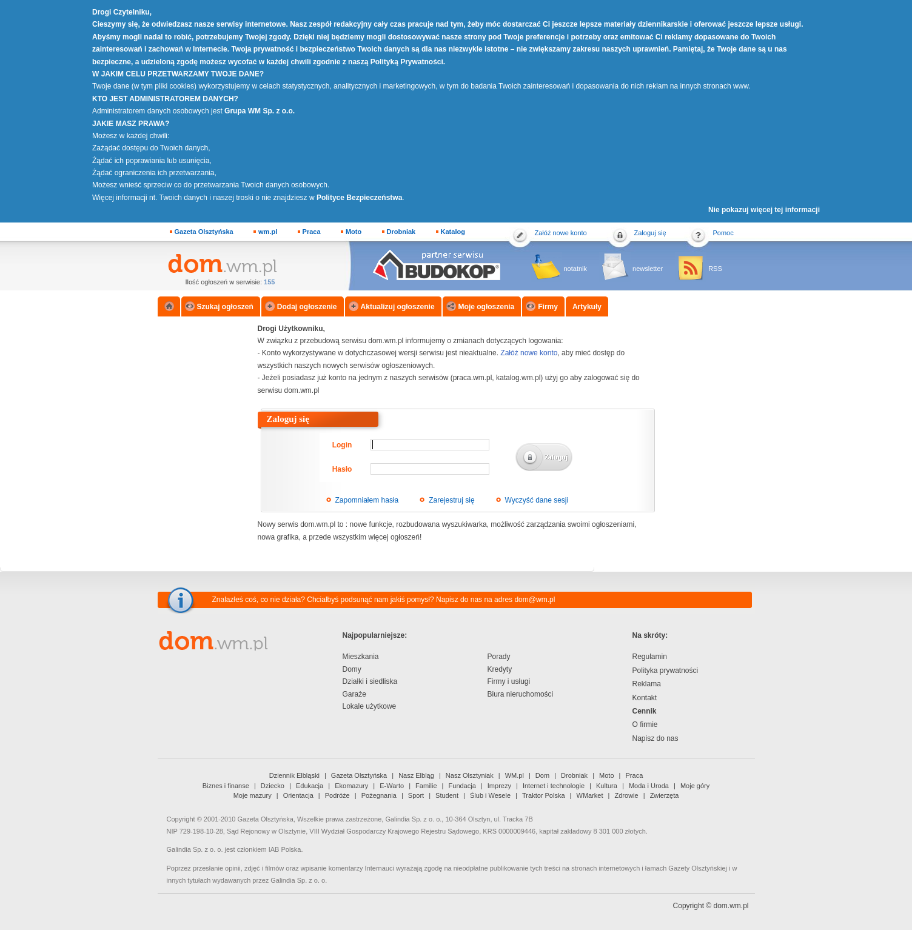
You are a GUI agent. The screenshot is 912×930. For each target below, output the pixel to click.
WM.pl (514, 775)
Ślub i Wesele (490, 795)
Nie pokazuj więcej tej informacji (764, 210)
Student (446, 795)
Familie (426, 785)
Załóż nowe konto (561, 232)
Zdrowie (627, 795)
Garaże (354, 694)
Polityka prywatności (665, 670)
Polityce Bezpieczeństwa (359, 197)
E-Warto (392, 785)
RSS (715, 268)
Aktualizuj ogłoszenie (398, 307)
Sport (416, 795)
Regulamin (649, 656)
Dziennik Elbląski (294, 775)
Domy (352, 669)
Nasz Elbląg (416, 775)
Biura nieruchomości (521, 694)
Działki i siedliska (370, 681)
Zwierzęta (664, 795)
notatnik (576, 268)
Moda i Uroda (649, 785)
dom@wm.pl (534, 599)
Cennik (644, 711)
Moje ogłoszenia (486, 307)
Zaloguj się (650, 232)
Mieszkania (361, 656)
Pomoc (723, 232)
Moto (353, 231)
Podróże (337, 795)
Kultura (606, 785)
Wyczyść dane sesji (537, 500)
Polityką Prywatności (406, 62)
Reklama (646, 684)
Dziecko (272, 785)
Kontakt (644, 698)
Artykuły (587, 307)
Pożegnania (379, 795)
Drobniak (401, 231)
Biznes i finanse (226, 785)
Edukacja (309, 785)
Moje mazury (252, 795)
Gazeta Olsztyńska (204, 231)
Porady (499, 656)
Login (342, 445)
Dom (542, 775)
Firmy (548, 307)
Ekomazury (351, 785)
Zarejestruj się (451, 500)
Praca (312, 231)
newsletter (647, 268)
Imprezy (499, 785)
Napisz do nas (655, 738)
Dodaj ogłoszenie (307, 307)
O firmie (645, 724)
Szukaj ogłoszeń (225, 307)
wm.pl (267, 231)
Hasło (342, 469)
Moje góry (694, 785)
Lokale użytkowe (370, 706)
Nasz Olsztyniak (470, 775)
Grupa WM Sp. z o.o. (259, 111)
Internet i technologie (554, 785)
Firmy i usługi (509, 681)
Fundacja (462, 785)
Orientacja (298, 795)
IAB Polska (285, 849)
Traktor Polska (543, 795)
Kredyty (500, 669)
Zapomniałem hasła (367, 500)
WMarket (590, 795)
